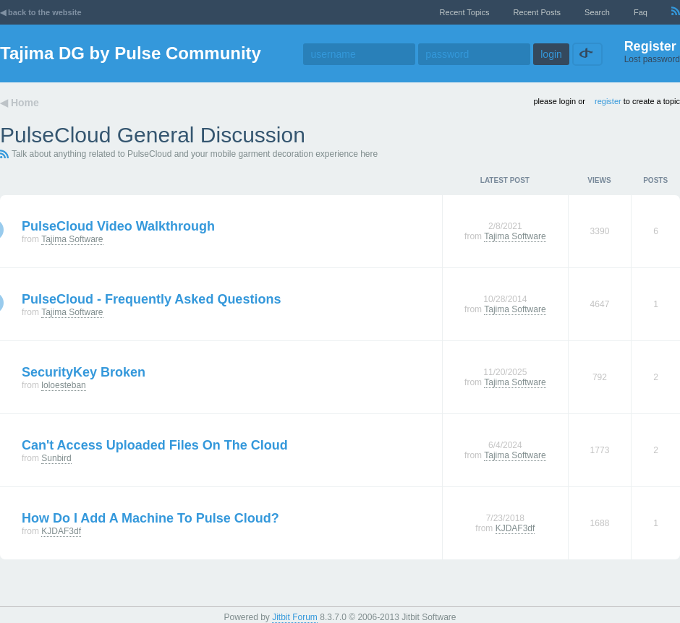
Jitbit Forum (295, 617)
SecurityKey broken (83, 372)
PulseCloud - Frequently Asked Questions (151, 299)
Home (25, 102)
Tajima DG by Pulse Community (130, 53)
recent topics (465, 12)
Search (597, 12)
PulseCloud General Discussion (152, 135)
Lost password (652, 59)
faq (640, 12)
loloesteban (63, 385)
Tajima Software (72, 239)
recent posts (537, 12)
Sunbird (56, 458)
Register (650, 46)
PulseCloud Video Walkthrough (118, 226)
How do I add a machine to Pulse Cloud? (150, 518)
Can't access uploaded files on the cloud (155, 445)
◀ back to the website (41, 12)
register (608, 101)
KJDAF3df (61, 531)
